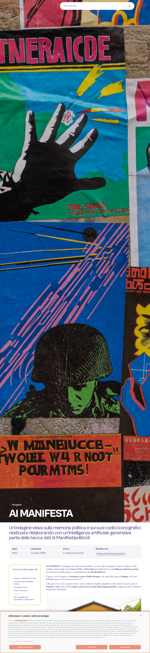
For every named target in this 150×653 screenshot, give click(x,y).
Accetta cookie (125, 647)
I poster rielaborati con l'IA (25, 578)
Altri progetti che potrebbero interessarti (23, 598)
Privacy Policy (14, 641)
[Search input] (76, 5)
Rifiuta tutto (92, 647)
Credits (17, 594)
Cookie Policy (28, 641)
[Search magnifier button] (129, 6)
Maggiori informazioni (24, 647)
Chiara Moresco (21, 590)
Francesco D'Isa (20, 587)
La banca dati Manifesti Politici (23, 582)
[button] (141, 615)
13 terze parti (21, 620)
